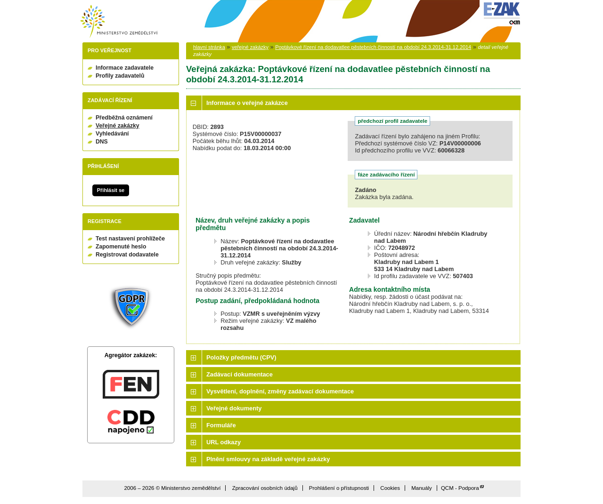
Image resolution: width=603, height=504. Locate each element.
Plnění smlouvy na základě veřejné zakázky (268, 459)
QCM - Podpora (460, 488)
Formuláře (221, 425)
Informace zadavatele (125, 67)
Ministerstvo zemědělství (118, 21)
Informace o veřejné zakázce (247, 102)
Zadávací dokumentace (239, 374)
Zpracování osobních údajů (265, 488)
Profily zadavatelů (120, 75)
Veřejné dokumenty (233, 408)
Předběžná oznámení (124, 117)
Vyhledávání (112, 133)
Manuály (421, 488)
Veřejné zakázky (117, 125)
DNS (102, 141)
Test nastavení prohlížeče (130, 238)
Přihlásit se (110, 190)
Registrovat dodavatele (127, 254)
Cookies (390, 488)
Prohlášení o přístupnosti (339, 488)
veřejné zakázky (250, 47)
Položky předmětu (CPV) (241, 357)
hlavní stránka (209, 47)
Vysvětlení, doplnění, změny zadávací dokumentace (280, 391)
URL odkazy (223, 442)
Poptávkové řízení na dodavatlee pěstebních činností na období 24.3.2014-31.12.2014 (373, 47)
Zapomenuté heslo (121, 246)
